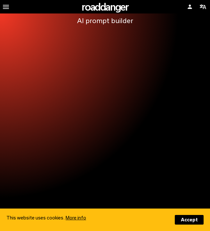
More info (76, 217)
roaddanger (105, 7)
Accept (189, 219)
